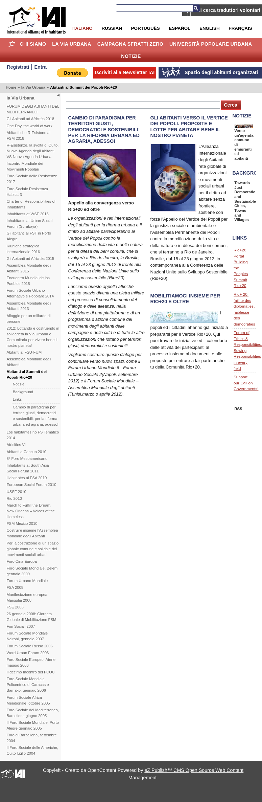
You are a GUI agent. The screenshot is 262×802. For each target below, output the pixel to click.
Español (179, 28)
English (209, 28)
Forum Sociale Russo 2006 (30, 646)
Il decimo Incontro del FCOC (31, 672)
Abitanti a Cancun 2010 (26, 452)
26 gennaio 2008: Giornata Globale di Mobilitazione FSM (31, 617)
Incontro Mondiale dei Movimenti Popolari (25, 166)
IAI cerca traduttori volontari (228, 10)
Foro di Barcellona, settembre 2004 (32, 738)
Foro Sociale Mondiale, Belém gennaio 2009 (32, 571)
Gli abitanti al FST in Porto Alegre (29, 236)
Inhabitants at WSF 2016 (28, 214)
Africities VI (16, 445)
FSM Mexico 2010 (22, 523)
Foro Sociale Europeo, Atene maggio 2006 (31, 662)
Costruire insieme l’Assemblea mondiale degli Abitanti (32, 533)
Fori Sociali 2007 (21, 626)
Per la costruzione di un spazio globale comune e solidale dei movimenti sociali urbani (33, 549)
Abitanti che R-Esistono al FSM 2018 (28, 135)
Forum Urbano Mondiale (27, 581)
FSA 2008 (15, 587)
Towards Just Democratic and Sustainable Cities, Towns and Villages (245, 201)
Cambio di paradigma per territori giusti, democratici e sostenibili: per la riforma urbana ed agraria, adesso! (35, 415)
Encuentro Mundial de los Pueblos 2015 (28, 281)
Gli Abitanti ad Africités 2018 (30, 119)
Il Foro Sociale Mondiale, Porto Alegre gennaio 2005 (33, 725)
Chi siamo (33, 44)
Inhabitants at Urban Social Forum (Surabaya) (30, 223)
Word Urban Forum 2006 (28, 653)
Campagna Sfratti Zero (130, 44)
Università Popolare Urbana (210, 44)
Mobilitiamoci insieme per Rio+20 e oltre (185, 298)
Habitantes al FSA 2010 (27, 478)
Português (145, 28)
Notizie (131, 56)
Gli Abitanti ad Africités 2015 (30, 259)
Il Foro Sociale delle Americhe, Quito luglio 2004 (32, 750)
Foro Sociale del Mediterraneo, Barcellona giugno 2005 (33, 713)
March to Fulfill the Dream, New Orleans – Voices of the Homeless (31, 511)
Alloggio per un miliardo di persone (29, 319)
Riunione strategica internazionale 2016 (23, 249)
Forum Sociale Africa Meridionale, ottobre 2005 (28, 700)
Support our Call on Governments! (246, 383)
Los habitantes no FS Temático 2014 (33, 435)
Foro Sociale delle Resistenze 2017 (32, 179)
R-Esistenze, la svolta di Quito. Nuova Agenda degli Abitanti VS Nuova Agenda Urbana (33, 151)
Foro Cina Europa (22, 561)
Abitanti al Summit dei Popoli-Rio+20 (27, 374)
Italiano (81, 28)
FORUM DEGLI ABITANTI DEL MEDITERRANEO (33, 109)
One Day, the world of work (29, 126)
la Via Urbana (71, 44)
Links (17, 399)
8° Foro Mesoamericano (27, 458)
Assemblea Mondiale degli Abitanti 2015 (29, 268)
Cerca (196, 8)
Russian (111, 28)
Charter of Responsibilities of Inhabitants (31, 204)
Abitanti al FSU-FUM (24, 352)
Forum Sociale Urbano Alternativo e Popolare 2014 (30, 293)
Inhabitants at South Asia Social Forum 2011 (28, 468)
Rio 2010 (14, 498)
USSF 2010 (16, 492)
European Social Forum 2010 (31, 485)
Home (12, 44)
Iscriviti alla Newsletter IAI (124, 72)
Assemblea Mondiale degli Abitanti (29, 362)
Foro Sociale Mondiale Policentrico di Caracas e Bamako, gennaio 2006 (28, 684)
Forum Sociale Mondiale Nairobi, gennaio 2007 (27, 636)
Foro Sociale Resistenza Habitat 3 (27, 192)
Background (23, 392)
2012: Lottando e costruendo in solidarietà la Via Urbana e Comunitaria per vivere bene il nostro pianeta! (33, 337)
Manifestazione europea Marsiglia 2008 (27, 597)
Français (240, 28)
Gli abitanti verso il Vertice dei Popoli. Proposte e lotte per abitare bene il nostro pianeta (189, 126)
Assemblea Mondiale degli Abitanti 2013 (29, 306)
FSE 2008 (15, 607)
